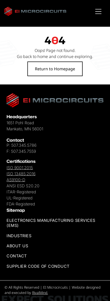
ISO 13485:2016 (21, 173)
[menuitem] (55, 222)
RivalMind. (40, 292)
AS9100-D (16, 179)
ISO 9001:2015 (20, 167)
